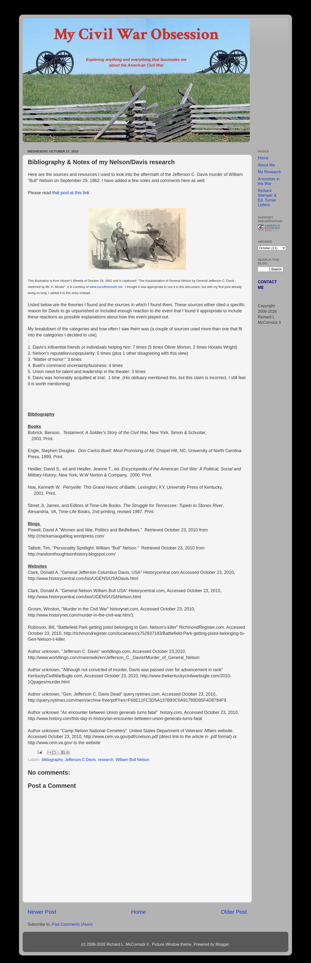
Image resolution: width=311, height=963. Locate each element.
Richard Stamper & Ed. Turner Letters (267, 197)
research (105, 759)
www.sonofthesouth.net (105, 287)
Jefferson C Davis (80, 759)
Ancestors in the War (269, 181)
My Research (269, 172)
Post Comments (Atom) (72, 924)
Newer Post (42, 912)
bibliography (52, 759)
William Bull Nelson (132, 759)
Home (138, 912)
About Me (266, 165)
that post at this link (70, 192)
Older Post (234, 912)
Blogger (222, 944)
